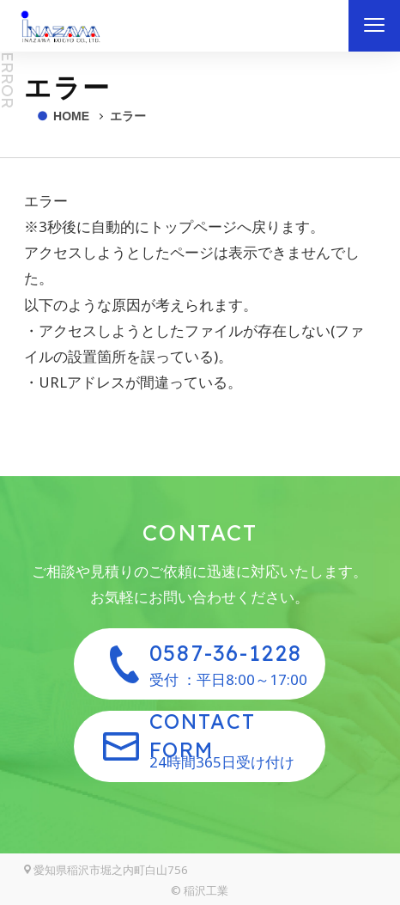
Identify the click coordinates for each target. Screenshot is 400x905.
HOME (71, 116)
